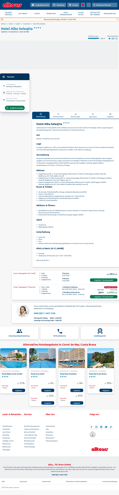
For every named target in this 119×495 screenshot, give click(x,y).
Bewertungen (75, 116)
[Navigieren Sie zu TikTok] (111, 428)
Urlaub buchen (7, 427)
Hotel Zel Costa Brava (98, 375)
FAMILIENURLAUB (110, 13)
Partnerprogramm (52, 442)
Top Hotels (6, 430)
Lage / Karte (93, 116)
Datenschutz (50, 439)
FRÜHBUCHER (51, 13)
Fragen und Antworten (31, 430)
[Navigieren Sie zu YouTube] (106, 428)
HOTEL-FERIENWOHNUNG (66, 14)
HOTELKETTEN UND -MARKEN (95, 14)
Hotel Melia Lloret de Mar (12, 375)
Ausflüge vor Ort (8, 442)
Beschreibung (40, 116)
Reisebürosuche (29, 442)
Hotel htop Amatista (68, 375)
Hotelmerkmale (58, 116)
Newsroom (49, 436)
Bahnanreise (7, 448)
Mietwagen (6, 451)
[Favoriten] (83, 5)
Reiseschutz (7, 445)
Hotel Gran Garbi (37, 375)
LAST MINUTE (22, 13)
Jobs (47, 430)
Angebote (110, 116)
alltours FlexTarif (29, 433)
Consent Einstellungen (109, 480)
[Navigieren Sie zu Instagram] (96, 428)
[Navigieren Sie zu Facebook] (91, 428)
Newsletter (49, 433)
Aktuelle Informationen (32, 427)
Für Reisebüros (29, 445)
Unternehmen (50, 427)
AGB (3, 480)
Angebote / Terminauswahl (103, 281)
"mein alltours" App (30, 436)
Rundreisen (6, 439)
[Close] (117, 19)
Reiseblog (6, 436)
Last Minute (6, 433)
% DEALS (37, 13)
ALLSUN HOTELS (81, 14)
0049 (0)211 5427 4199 (44, 314)
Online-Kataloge (29, 448)
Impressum (23, 480)
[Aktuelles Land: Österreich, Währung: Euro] (88, 5)
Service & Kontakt (30, 439)
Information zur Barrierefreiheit (76, 480)
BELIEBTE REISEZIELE (8, 14)
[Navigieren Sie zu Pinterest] (101, 428)
